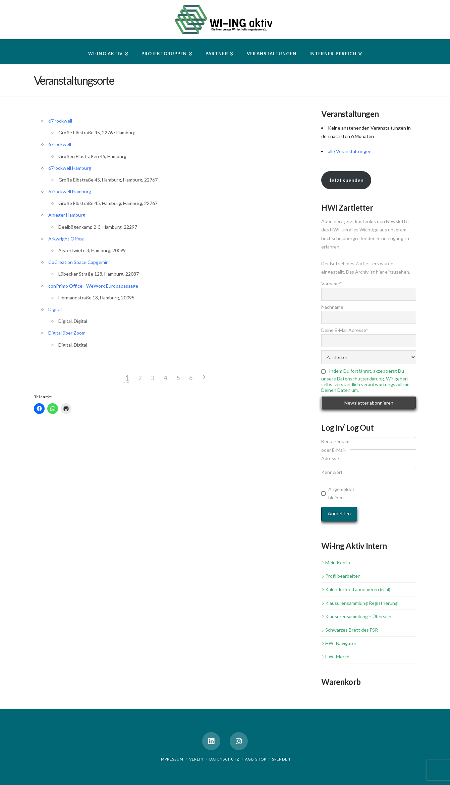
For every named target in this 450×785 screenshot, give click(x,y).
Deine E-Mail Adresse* (344, 330)
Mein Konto (335, 562)
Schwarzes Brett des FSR (349, 630)
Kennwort (332, 472)
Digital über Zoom (67, 333)
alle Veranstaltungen (350, 151)
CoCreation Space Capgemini (79, 262)
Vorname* (331, 283)
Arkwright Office (66, 238)
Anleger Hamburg (66, 215)
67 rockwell (60, 121)
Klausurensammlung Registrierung (359, 603)
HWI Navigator (338, 643)
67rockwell (59, 144)
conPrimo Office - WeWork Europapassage (93, 286)
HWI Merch (335, 656)
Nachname (332, 307)
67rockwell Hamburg (69, 168)
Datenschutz (224, 759)
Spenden (281, 759)
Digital (55, 309)
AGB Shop (255, 759)
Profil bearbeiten (340, 576)
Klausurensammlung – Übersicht (357, 616)
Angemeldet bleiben (341, 493)
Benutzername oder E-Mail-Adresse (335, 449)
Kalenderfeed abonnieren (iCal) (355, 589)
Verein (196, 759)
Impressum (171, 759)
